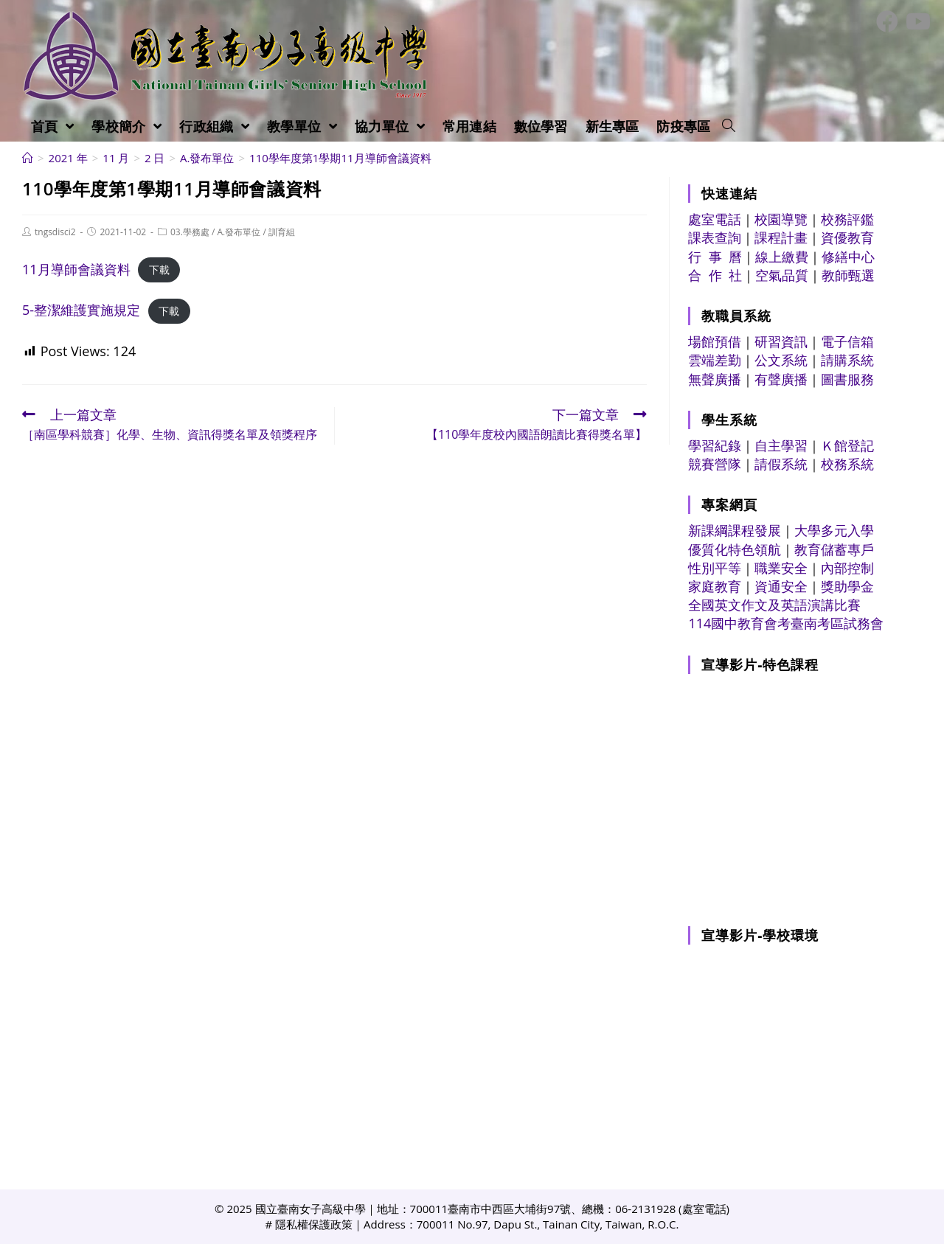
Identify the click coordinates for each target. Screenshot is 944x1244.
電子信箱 (847, 341)
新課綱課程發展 (734, 530)
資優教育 (847, 237)
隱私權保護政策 (314, 1224)
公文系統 (781, 360)
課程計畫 (781, 237)
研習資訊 (781, 341)
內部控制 (847, 568)
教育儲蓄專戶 (834, 549)
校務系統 (847, 464)
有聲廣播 (781, 379)
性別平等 (714, 568)
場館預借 (714, 341)
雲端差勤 (714, 360)
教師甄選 (848, 275)
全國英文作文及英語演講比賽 (774, 605)
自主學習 (781, 445)
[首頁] (27, 157)
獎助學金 (847, 586)
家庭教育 (714, 586)
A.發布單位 (239, 232)
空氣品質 (781, 275)
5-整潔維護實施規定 (81, 310)
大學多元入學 (834, 530)
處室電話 (714, 219)
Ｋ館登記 (847, 445)
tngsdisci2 (55, 232)
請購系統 (847, 360)
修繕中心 (848, 256)
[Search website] (728, 126)
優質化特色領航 (734, 549)
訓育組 (281, 232)
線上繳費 (781, 256)
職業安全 (781, 568)
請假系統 (781, 464)
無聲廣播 (714, 379)
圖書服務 (847, 379)
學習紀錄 (714, 445)
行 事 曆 (715, 256)
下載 (159, 270)
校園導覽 (781, 219)
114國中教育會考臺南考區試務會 (786, 623)
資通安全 (781, 586)
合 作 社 (715, 275)
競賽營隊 (714, 464)
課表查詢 (714, 237)
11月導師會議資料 (76, 269)
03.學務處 (189, 232)
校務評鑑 (847, 219)
